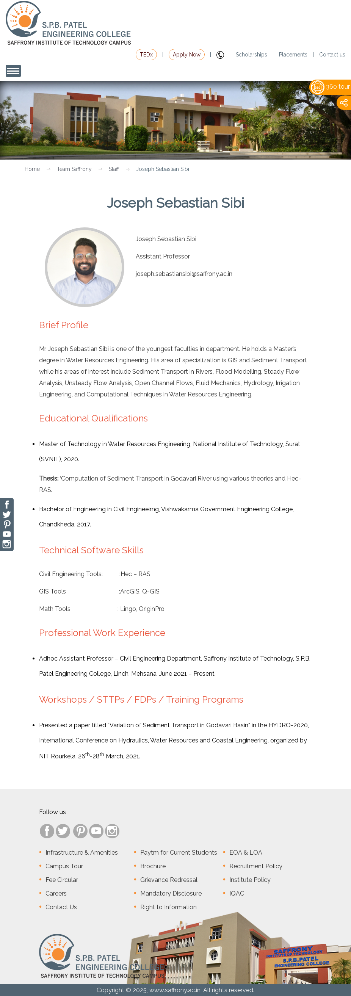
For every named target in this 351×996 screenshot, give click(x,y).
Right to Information (168, 907)
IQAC (236, 893)
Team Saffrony (74, 169)
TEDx (146, 55)
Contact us (332, 55)
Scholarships (251, 55)
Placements (293, 55)
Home (32, 169)
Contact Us (61, 907)
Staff (114, 169)
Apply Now (187, 55)
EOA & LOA (245, 852)
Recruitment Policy (255, 866)
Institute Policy (250, 879)
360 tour (330, 86)
